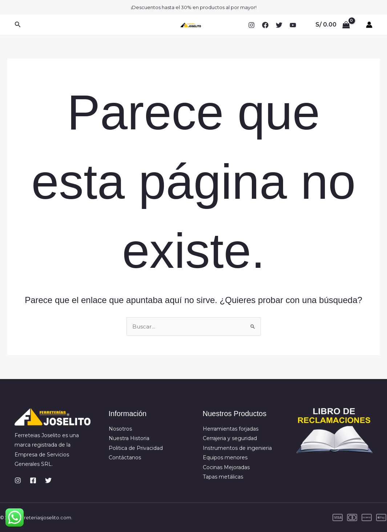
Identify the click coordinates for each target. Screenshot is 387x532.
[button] (18, 24)
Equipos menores (225, 457)
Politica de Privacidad (136, 448)
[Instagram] (251, 25)
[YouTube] (293, 25)
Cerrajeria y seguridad (230, 438)
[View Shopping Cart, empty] (332, 25)
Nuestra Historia (129, 438)
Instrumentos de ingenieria (237, 448)
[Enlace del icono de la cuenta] (369, 24)
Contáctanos (125, 457)
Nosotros (120, 429)
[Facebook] (265, 25)
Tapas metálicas (223, 476)
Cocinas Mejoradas (226, 467)
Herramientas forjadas (230, 429)
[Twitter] (279, 25)
